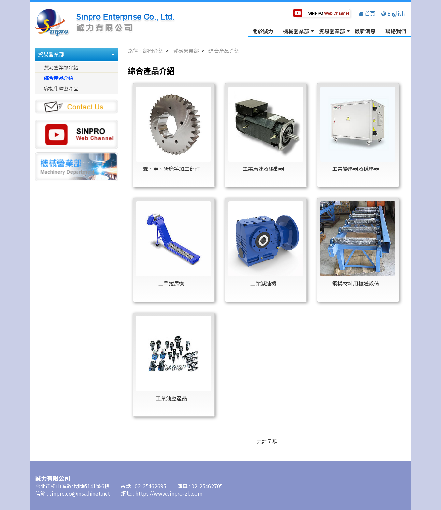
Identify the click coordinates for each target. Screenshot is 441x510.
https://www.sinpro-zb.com (169, 493)
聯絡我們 (395, 31)
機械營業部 (296, 31)
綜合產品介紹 (58, 77)
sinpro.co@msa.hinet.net (80, 493)
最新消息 (365, 31)
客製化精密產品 (61, 88)
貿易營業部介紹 (61, 67)
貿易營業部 (332, 31)
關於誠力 (262, 31)
